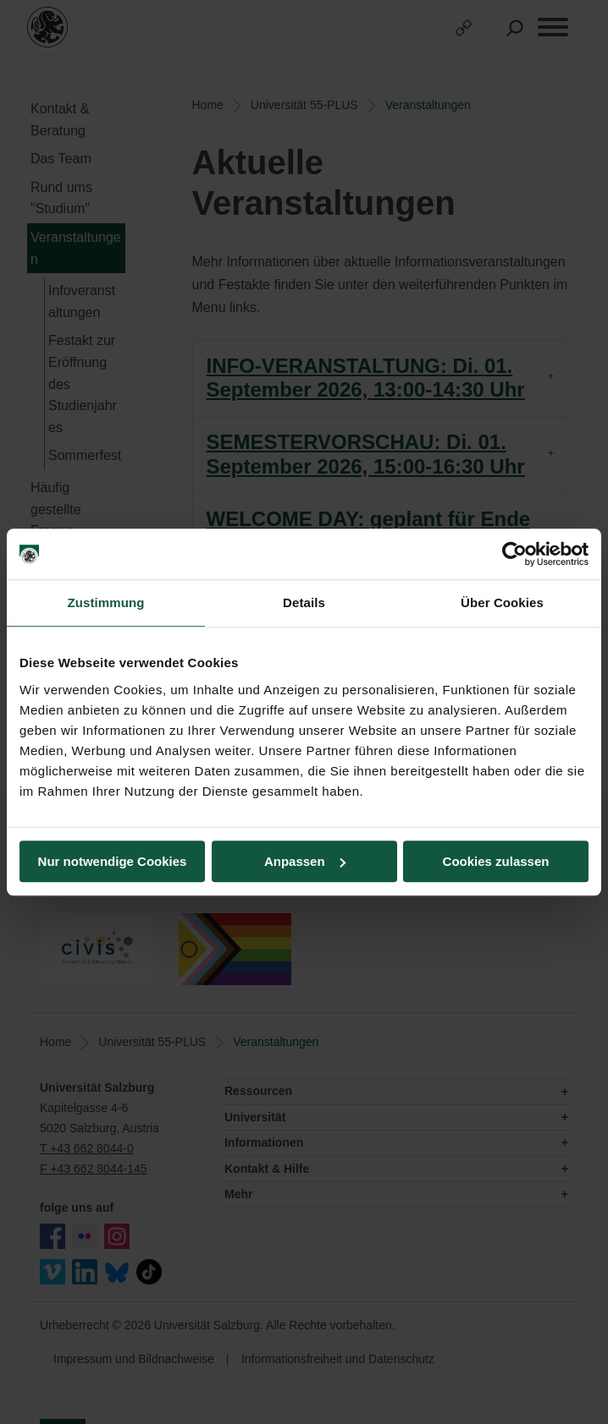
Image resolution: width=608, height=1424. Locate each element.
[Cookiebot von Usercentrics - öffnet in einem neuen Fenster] (514, 554)
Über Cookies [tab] (502, 602)
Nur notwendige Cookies (112, 861)
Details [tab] (304, 602)
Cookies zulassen (496, 861)
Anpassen (304, 861)
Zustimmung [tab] (106, 602)
